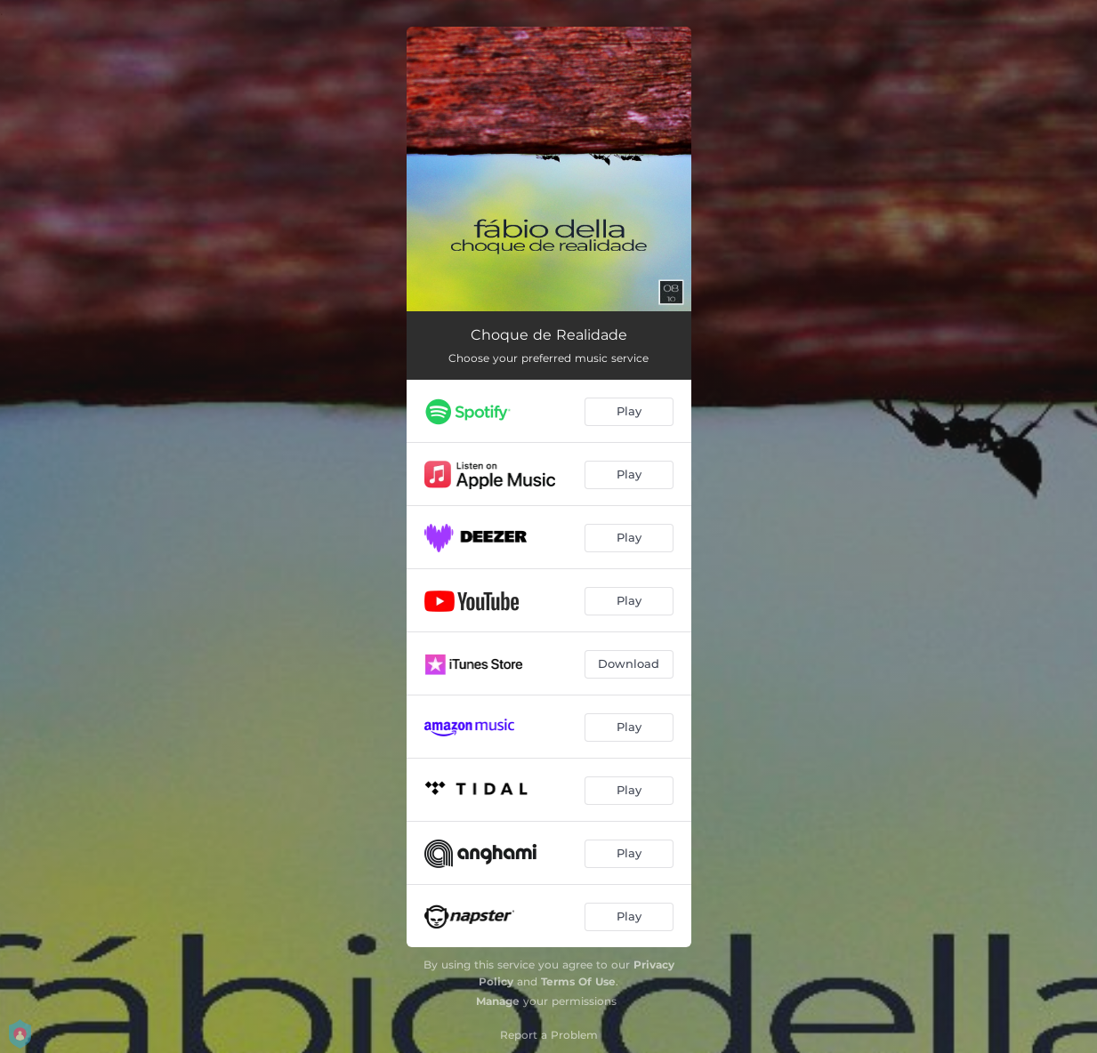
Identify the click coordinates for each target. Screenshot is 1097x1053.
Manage (498, 1001)
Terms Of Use (578, 981)
